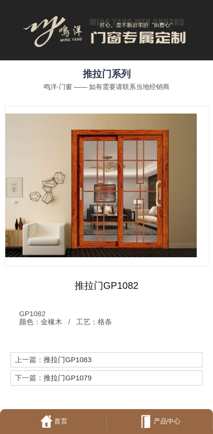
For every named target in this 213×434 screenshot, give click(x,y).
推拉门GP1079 (67, 378)
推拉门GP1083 (67, 359)
